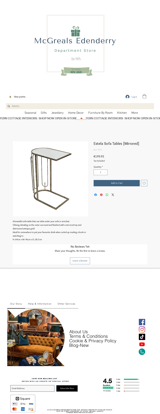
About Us (79, 331)
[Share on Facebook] (95, 195)
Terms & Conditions (88, 336)
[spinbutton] (100, 172)
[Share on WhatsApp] (107, 195)
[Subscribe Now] (67, 388)
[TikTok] (142, 337)
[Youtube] (142, 344)
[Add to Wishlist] (144, 183)
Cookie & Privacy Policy (93, 340)
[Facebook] (142, 322)
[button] (144, 96)
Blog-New (79, 345)
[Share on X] (113, 195)
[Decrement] (96, 172)
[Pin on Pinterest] (101, 195)
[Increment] (105, 172)
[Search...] (80, 106)
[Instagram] (142, 329)
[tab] (16, 304)
